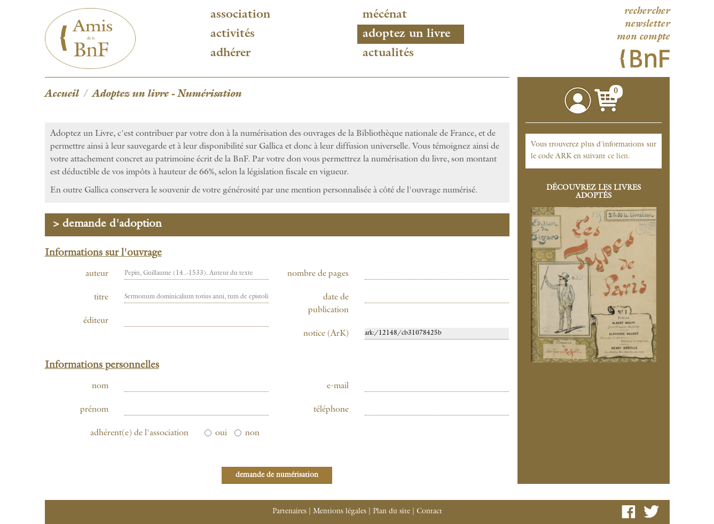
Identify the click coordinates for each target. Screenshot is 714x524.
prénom (94, 410)
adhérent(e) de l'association (139, 433)
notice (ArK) (326, 334)
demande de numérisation (277, 475)
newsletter (647, 24)
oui (216, 433)
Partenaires (289, 511)
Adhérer (230, 53)
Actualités (388, 53)
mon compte (643, 37)
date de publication (328, 304)
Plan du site (391, 511)
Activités (232, 34)
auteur (96, 274)
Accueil (62, 94)
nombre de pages (318, 274)
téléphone (331, 410)
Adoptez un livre (406, 34)
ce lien (618, 156)
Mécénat (385, 15)
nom (100, 386)
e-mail (338, 386)
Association (240, 15)
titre (101, 298)
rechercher (647, 11)
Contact (429, 511)
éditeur (95, 321)
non (247, 433)
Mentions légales (339, 511)
